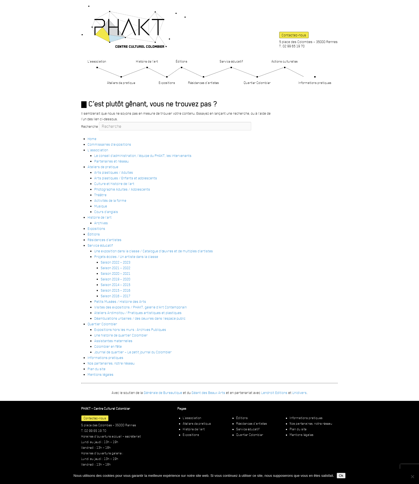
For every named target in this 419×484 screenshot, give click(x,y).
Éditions (181, 61)
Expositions (167, 83)
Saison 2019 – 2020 (115, 279)
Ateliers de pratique (121, 83)
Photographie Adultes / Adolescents (122, 189)
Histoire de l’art (147, 61)
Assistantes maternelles (113, 341)
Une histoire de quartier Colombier (121, 335)
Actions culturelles (284, 61)
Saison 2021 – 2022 (115, 268)
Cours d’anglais (106, 212)
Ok (341, 476)
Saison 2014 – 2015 (115, 284)
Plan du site (97, 369)
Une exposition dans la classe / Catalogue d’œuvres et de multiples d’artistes (153, 251)
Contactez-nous (294, 35)
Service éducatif (231, 61)
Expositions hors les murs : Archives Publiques (130, 329)
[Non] (412, 476)
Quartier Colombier (257, 83)
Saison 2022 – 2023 (115, 262)
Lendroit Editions (274, 392)
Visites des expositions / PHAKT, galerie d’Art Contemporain (140, 307)
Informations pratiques (314, 83)
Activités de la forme (110, 200)
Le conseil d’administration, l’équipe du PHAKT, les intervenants (143, 155)
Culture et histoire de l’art (114, 183)
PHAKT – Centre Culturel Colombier (133, 26)
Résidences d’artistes (203, 83)
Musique (100, 206)
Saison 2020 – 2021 (115, 273)
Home (92, 139)
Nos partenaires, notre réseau (111, 363)
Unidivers (299, 392)
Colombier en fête (108, 346)
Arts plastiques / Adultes (113, 172)
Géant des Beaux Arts (208, 392)
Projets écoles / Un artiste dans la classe (126, 256)
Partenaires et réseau (111, 161)
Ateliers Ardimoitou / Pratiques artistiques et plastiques (138, 313)
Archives (101, 223)
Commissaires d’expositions (109, 144)
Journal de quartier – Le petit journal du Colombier (133, 352)
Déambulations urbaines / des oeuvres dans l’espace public (140, 318)
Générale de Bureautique (163, 392)
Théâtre (100, 195)
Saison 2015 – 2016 (115, 290)
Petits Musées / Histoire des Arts (120, 301)
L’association (97, 61)
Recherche (89, 126)
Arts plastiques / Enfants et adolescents (125, 178)
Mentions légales (101, 374)
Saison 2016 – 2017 (115, 296)
